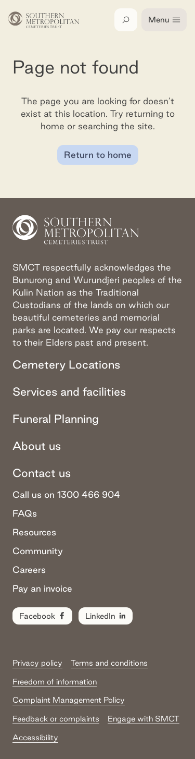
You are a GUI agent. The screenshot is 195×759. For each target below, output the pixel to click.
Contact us (41, 473)
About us (36, 445)
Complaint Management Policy (68, 699)
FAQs (24, 513)
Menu (164, 20)
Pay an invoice (42, 588)
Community (37, 551)
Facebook (43, 616)
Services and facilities (69, 391)
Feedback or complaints (55, 718)
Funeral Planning (55, 418)
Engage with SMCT (143, 718)
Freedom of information (54, 681)
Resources (34, 532)
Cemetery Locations (66, 364)
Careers (29, 569)
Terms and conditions (109, 662)
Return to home (98, 155)
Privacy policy (37, 662)
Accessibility (35, 737)
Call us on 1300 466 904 (66, 494)
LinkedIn (106, 616)
